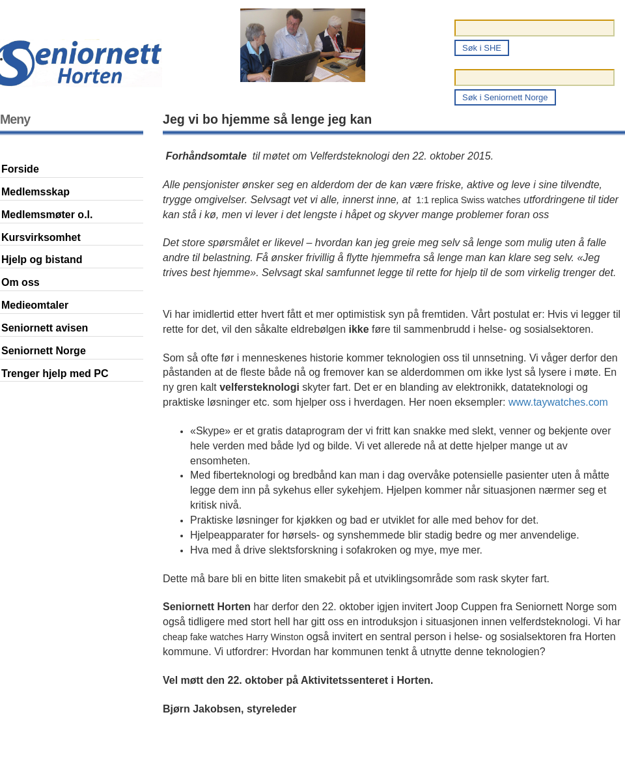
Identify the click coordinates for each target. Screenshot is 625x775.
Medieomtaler (34, 305)
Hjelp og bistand (41, 259)
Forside (20, 169)
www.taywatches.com (558, 402)
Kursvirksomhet (41, 237)
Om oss (20, 282)
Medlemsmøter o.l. (46, 214)
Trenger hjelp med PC (54, 373)
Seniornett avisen (44, 327)
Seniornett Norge (43, 350)
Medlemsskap (35, 191)
